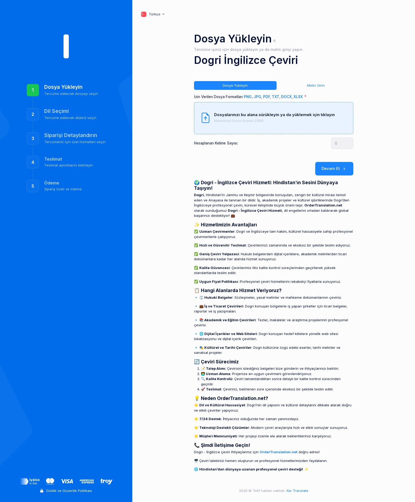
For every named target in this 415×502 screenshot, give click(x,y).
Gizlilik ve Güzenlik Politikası (66, 490)
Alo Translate (296, 490)
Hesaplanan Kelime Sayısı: (216, 143)
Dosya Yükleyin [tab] (235, 85)
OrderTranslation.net (278, 452)
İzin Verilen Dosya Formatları (249, 97)
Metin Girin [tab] (316, 85)
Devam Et (334, 168)
